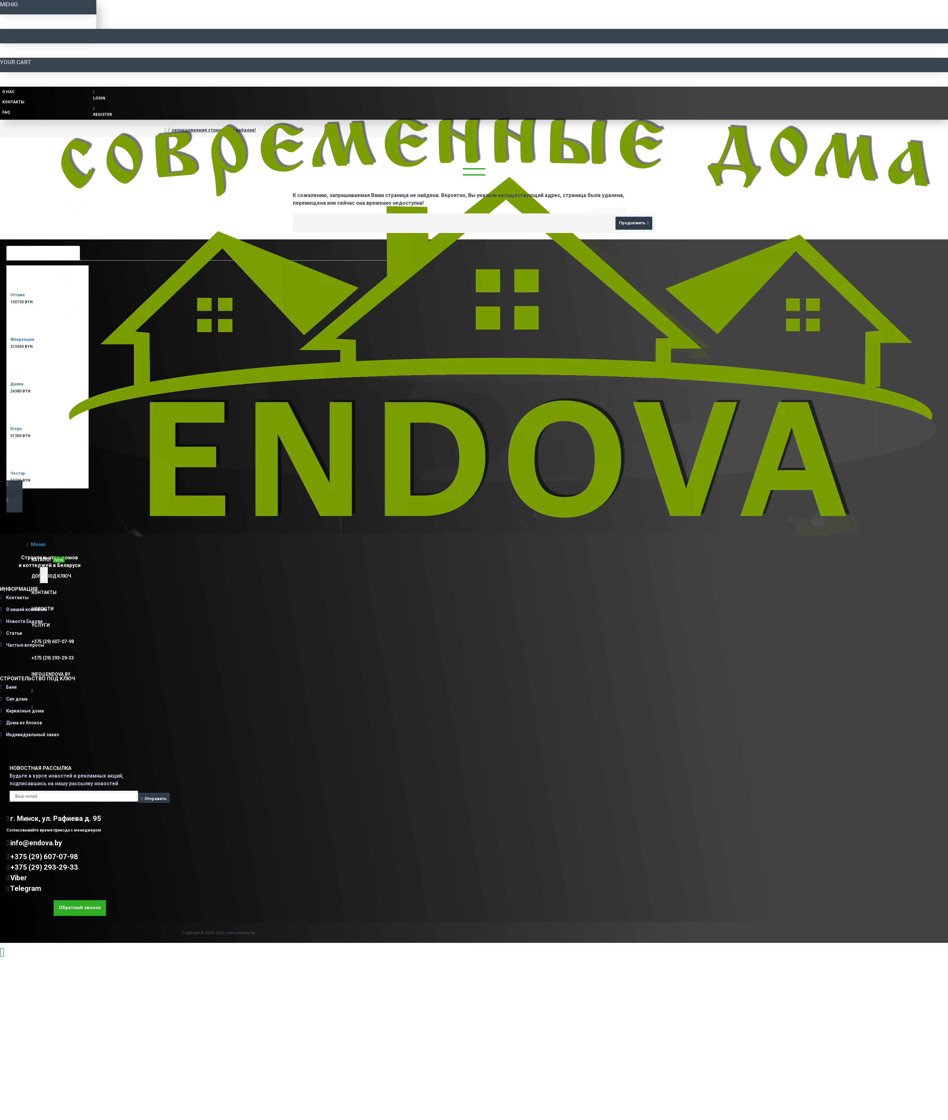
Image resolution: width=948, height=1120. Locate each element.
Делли (16, 384)
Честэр (17, 473)
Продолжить (632, 222)
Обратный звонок (80, 907)
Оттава (17, 294)
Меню (38, 544)
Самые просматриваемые (43, 253)
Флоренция (22, 339)
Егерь (16, 428)
